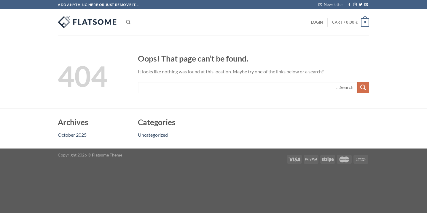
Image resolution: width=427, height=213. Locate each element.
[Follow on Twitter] (360, 5)
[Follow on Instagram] (355, 5)
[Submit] (363, 87)
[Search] (128, 22)
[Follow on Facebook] (349, 5)
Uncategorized (153, 135)
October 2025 (72, 135)
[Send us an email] (366, 5)
